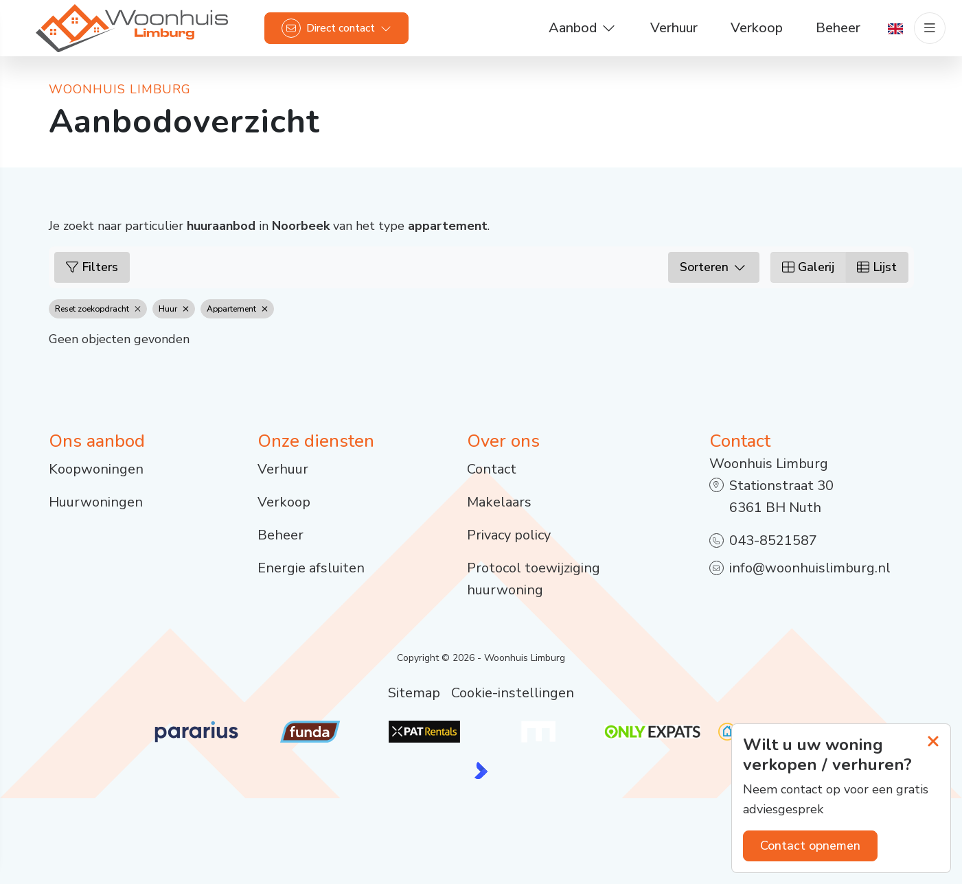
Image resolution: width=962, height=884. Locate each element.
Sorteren (714, 267)
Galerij (808, 267)
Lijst (877, 267)
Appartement (237, 308)
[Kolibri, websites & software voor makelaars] (481, 770)
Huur (174, 308)
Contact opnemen (810, 845)
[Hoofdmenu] (925, 34)
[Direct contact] (341, 34)
